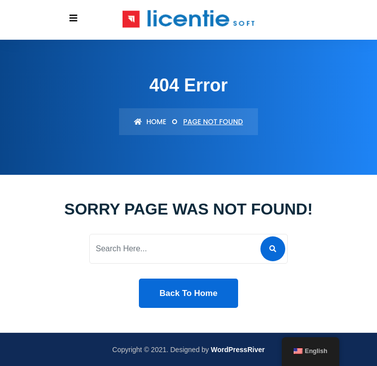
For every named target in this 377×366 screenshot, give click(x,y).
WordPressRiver (238, 350)
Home (150, 122)
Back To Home (189, 293)
